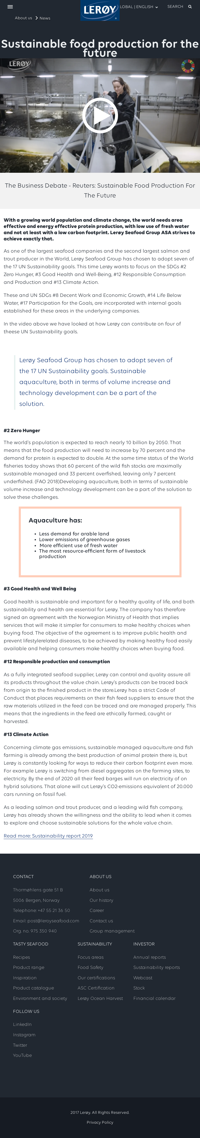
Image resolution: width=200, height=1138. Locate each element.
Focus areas (91, 957)
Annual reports (149, 957)
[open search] (179, 7)
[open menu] (10, 7)
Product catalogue (33, 988)
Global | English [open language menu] (134, 6)
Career (97, 910)
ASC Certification (96, 988)
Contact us (101, 921)
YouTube (22, 1055)
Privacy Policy (100, 1123)
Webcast (142, 978)
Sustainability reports (156, 967)
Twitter (20, 1045)
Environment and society (40, 998)
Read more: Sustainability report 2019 (48, 836)
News (45, 18)
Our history (101, 900)
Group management (112, 931)
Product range (28, 967)
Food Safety (90, 967)
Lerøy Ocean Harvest (100, 998)
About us (23, 18)
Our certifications (96, 978)
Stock (139, 988)
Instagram (24, 1035)
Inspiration (25, 978)
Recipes (21, 957)
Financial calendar (154, 998)
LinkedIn (22, 1024)
